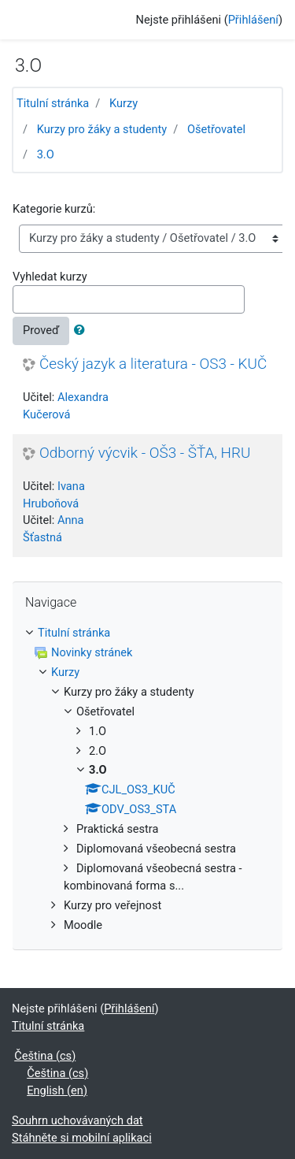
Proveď (41, 330)
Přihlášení (253, 20)
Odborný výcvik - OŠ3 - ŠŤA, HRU (144, 453)
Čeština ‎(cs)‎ (45, 1056)
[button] (82, 330)
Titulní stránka (53, 103)
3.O (45, 154)
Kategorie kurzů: (54, 209)
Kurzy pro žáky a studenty (102, 129)
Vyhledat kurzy (50, 276)
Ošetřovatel (216, 129)
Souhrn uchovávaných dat (77, 1120)
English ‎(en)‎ (57, 1090)
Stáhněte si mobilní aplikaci (82, 1138)
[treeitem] (147, 633)
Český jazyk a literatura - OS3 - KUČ (153, 364)
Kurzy (123, 103)
